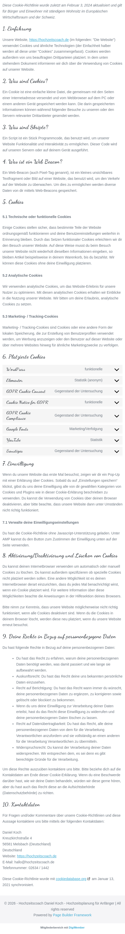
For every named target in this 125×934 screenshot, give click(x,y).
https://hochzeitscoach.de (49, 40)
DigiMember (76, 927)
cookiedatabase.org (71, 879)
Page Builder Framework (72, 915)
